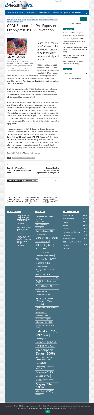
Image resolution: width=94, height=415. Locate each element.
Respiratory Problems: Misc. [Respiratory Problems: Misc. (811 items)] (45, 368)
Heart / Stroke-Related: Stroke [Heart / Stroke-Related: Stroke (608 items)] (46, 308)
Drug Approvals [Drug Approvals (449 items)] (42, 266)
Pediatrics (66, 229)
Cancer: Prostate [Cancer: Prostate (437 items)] (42, 241)
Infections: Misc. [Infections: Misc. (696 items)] (44, 322)
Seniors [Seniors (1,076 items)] (43, 376)
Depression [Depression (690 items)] (42, 252)
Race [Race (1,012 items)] (41, 363)
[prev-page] (55, 181)
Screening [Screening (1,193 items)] (44, 372)
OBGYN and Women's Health (72, 242)
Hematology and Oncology (71, 232)
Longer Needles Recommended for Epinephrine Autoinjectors (48, 170)
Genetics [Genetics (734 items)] (41, 291)
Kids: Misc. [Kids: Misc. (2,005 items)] (46, 331)
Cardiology (66, 235)
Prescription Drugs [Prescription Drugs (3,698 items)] (45, 351)
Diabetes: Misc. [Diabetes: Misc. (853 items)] (45, 256)
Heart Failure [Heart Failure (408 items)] (41, 312)
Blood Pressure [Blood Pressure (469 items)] (42, 224)
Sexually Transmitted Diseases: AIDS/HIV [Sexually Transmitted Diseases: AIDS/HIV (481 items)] (45, 380)
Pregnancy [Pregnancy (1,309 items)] (45, 345)
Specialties (31, 12)
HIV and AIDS (22, 19)
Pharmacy (19, 21)
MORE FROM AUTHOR (29, 180)
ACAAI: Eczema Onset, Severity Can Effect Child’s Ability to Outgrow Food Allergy (75, 49)
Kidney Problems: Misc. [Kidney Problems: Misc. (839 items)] (45, 326)
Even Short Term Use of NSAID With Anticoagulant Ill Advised (19, 170)
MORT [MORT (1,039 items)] (42, 335)
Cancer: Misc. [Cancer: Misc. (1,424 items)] (47, 238)
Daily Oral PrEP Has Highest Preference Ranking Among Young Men (15, 200)
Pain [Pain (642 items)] (52, 342)
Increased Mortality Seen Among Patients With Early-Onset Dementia (24, 228)
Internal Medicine (45, 19)
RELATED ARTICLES (14, 180)
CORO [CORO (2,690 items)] (45, 245)
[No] (91, 409)
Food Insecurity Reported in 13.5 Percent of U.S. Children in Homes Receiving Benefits (74, 41)
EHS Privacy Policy (69, 408)
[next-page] (58, 181)
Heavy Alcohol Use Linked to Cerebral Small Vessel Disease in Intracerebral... (23, 218)
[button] (85, 12)
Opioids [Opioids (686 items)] (41, 342)
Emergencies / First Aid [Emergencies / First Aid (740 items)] (45, 270)
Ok (47, 412)
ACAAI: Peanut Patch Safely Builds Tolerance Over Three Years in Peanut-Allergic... (24, 239)
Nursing (54, 19)
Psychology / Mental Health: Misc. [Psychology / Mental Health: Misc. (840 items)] (44, 358)
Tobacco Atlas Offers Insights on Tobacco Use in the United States (73, 34)
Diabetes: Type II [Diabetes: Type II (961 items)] (46, 259)
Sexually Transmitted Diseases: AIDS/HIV (24, 157)
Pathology (11, 21)
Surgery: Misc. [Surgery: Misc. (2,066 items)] (44, 385)
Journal (67, 13)
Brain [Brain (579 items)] (39, 228)
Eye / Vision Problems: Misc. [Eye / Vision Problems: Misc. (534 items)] (47, 278)
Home (8, 17)
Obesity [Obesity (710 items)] (41, 339)
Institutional (57, 13)
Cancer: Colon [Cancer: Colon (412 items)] (41, 234)
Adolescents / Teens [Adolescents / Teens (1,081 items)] (45, 217)
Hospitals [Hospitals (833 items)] (42, 315)
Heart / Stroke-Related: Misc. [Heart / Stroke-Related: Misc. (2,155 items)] (45, 301)
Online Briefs (76, 13)
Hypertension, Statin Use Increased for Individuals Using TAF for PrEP (50, 200)
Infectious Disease (33, 19)
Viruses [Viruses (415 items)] (39, 394)
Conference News (44, 13)
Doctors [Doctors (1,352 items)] (43, 263)
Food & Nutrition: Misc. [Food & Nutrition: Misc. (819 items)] (45, 287)
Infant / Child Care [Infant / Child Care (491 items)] (43, 319)
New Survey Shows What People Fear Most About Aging (73, 57)
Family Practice (16, 17)
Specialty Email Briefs (16, 12)
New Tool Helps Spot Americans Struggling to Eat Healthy (73, 63)
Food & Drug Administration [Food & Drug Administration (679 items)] (46, 282)
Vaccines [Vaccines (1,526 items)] (44, 391)
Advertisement (60, 1)
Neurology (66, 248)
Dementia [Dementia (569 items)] (41, 249)
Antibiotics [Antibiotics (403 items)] (40, 221)
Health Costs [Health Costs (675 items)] (43, 295)
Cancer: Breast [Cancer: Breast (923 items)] (45, 231)
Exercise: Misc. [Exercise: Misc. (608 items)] (43, 274)
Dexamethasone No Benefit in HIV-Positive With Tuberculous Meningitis (33, 200)
